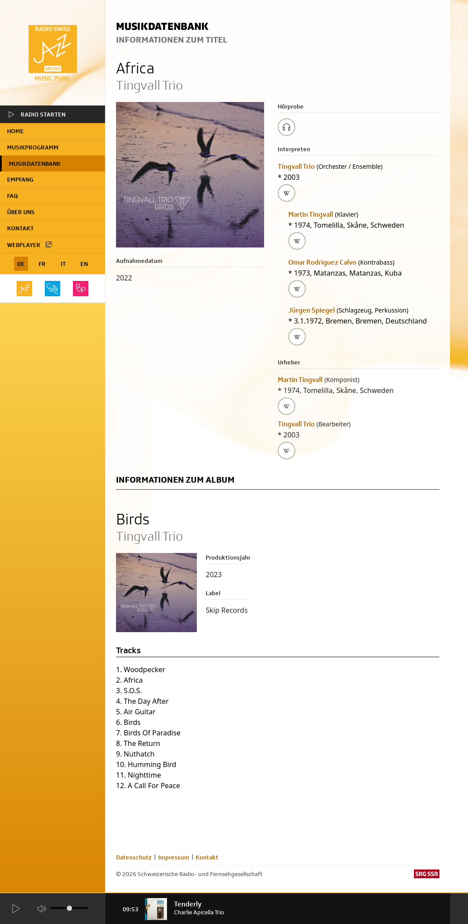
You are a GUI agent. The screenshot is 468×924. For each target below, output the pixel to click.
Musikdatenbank (35, 163)
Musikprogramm (32, 147)
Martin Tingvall (310, 214)
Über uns (21, 211)
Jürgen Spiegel (311, 310)
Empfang (20, 179)
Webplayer (30, 244)
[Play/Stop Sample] (286, 127)
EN (84, 263)
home (15, 131)
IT (63, 263)
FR (42, 263)
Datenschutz (134, 857)
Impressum (173, 857)
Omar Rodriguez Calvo (322, 262)
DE (21, 263)
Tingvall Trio (296, 166)
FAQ (12, 195)
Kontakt (20, 228)
